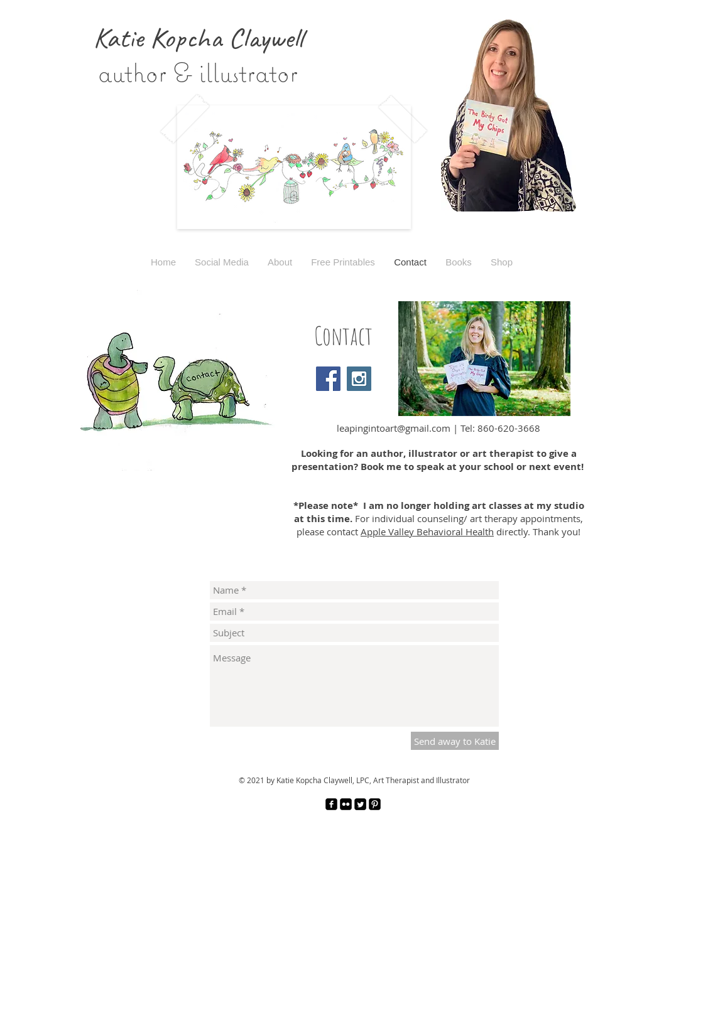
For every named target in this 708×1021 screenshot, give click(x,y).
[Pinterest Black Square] (375, 804)
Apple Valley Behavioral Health (427, 531)
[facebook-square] (331, 804)
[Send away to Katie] (455, 741)
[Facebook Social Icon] (328, 378)
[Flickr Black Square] (346, 804)
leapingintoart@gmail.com (393, 428)
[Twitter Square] (360, 804)
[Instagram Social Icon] (359, 378)
